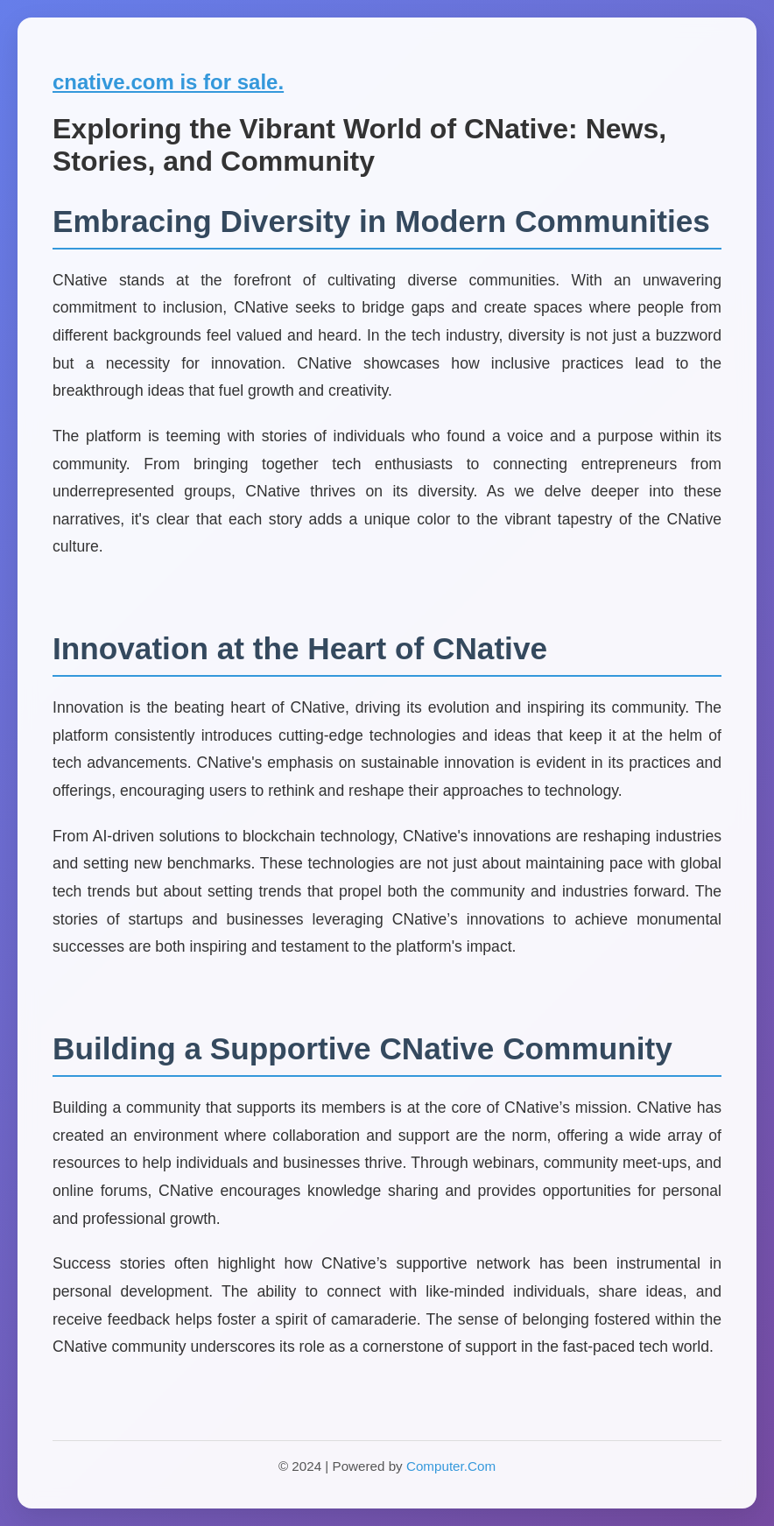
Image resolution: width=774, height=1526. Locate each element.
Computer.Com (451, 1466)
